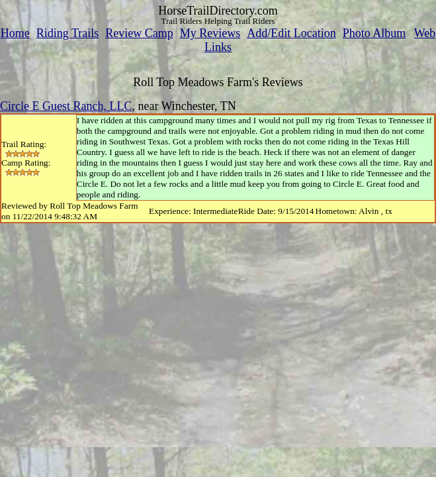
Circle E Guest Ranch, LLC (66, 106)
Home (15, 33)
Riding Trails (67, 33)
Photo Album (374, 33)
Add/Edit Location (291, 33)
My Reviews (210, 33)
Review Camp (139, 33)
